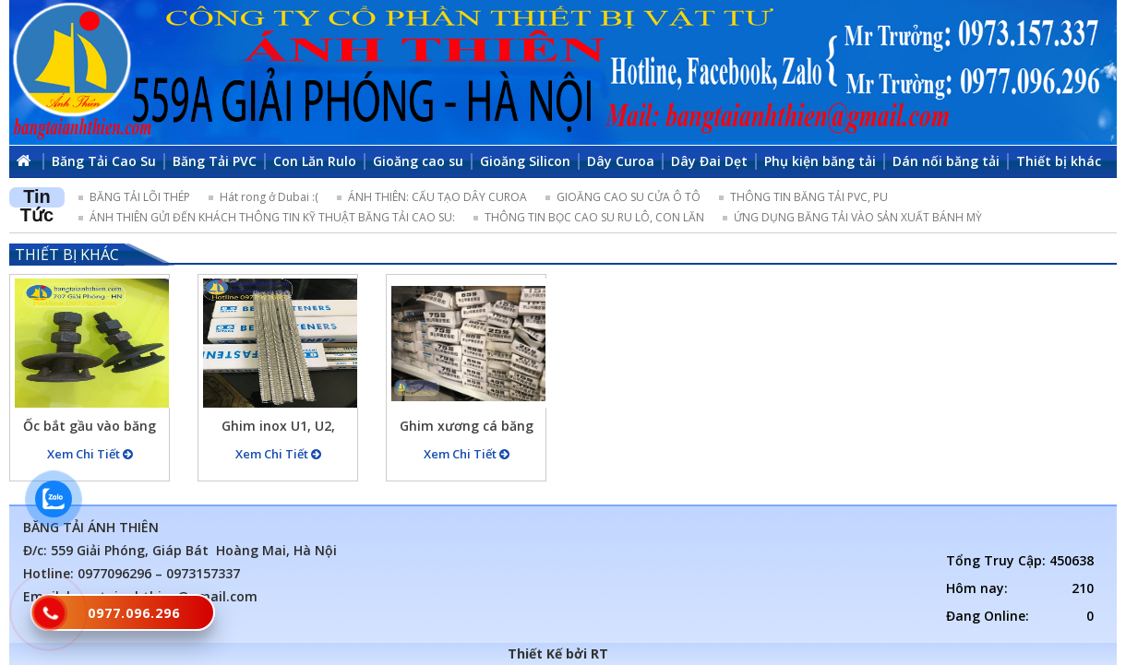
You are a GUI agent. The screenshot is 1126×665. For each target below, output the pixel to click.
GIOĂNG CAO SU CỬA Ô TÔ (629, 197)
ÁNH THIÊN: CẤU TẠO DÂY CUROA (437, 197)
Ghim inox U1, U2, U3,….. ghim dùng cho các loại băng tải (278, 428)
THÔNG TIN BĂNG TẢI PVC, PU (809, 197)
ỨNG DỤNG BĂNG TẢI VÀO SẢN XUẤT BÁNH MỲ (858, 217)
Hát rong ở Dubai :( (269, 197)
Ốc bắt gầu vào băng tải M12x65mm (89, 428)
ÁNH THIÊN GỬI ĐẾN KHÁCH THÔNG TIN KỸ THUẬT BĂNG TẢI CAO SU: (272, 217)
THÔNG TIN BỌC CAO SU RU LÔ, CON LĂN (594, 217)
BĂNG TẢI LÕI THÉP (140, 197)
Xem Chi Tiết (90, 453)
